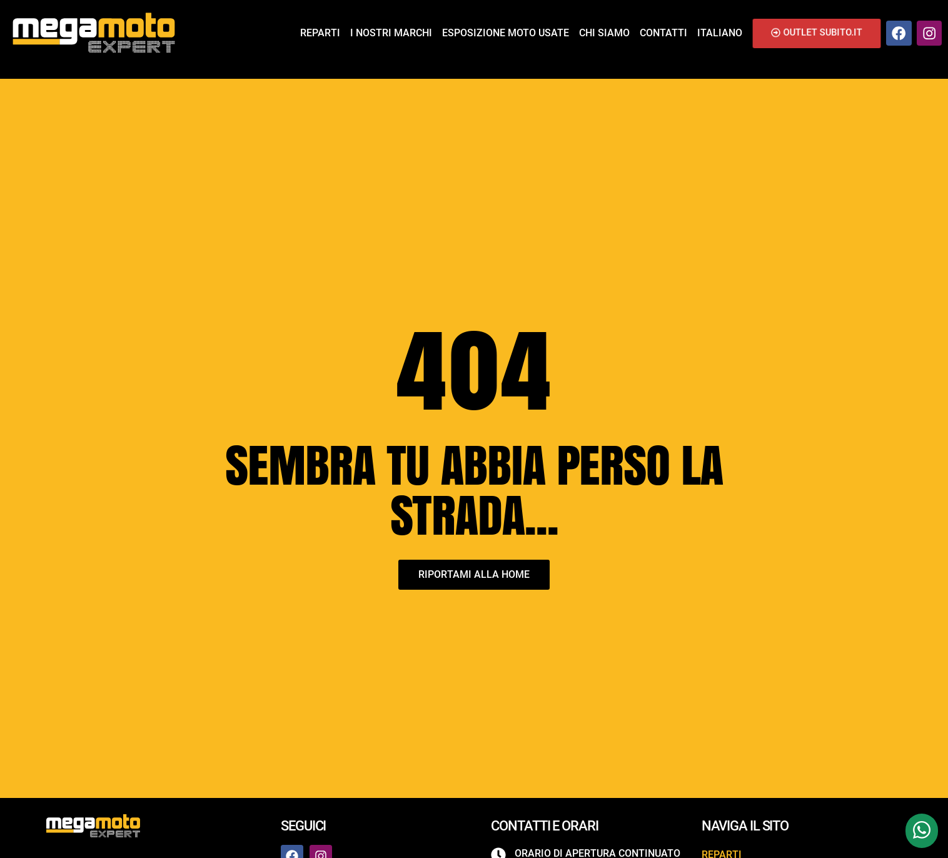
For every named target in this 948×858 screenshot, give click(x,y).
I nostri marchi (391, 33)
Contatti (663, 33)
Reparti (320, 33)
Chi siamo (604, 33)
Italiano (719, 33)
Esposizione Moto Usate (505, 33)
